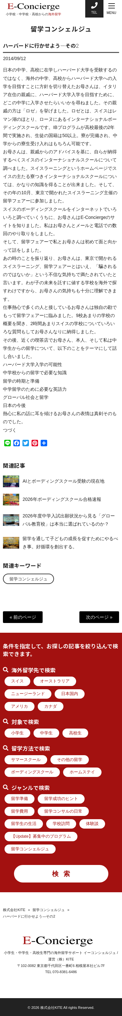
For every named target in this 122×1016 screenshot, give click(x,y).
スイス (17, 681)
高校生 (75, 733)
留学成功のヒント (61, 798)
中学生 (46, 733)
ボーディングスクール (32, 772)
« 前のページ (22, 617)
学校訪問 (61, 823)
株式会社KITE (14, 910)
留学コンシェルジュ (28, 579)
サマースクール (26, 759)
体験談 (92, 823)
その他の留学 (69, 759)
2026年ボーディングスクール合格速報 (61, 500)
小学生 (17, 733)
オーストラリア (55, 681)
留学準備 (19, 798)
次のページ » (99, 617)
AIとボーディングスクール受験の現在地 (63, 482)
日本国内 (69, 694)
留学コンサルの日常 (63, 811)
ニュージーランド (28, 694)
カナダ (50, 706)
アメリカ (19, 706)
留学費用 (19, 811)
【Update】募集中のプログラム (41, 836)
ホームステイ (82, 772)
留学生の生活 (23, 823)
